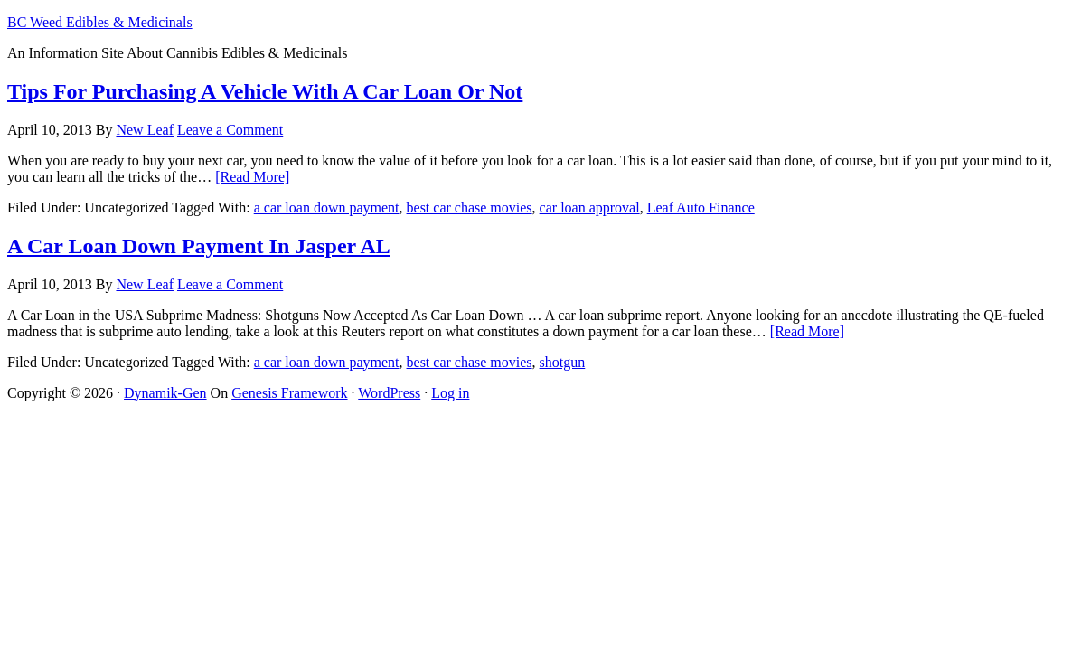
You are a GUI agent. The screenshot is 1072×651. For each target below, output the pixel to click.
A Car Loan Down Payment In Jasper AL (198, 246)
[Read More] (252, 176)
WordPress (389, 393)
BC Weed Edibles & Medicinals (100, 22)
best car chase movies (469, 207)
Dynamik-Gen (165, 393)
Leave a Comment (230, 129)
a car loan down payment (327, 207)
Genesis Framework (289, 393)
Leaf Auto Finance (701, 207)
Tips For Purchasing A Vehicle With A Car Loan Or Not (264, 91)
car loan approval (590, 207)
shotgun (563, 362)
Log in (450, 393)
